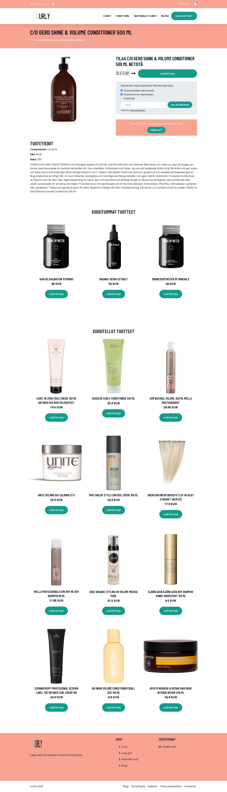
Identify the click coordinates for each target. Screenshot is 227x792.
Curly (107, 16)
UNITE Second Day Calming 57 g (56, 495)
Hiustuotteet (184, 15)
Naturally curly (145, 16)
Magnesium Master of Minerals (170, 279)
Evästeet (152, 786)
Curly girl (123, 16)
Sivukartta (190, 786)
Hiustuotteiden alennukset (139, 90)
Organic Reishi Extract (113, 279)
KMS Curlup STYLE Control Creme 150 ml (113, 495)
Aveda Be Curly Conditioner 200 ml (113, 398)
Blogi (165, 16)
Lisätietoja (167, 73)
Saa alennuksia (180, 104)
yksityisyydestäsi (137, 110)
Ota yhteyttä (138, 786)
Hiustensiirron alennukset (138, 94)
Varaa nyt (156, 130)
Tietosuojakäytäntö (171, 786)
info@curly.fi (183, 3)
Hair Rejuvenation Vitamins (56, 279)
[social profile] (53, 4)
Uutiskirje (129, 98)
